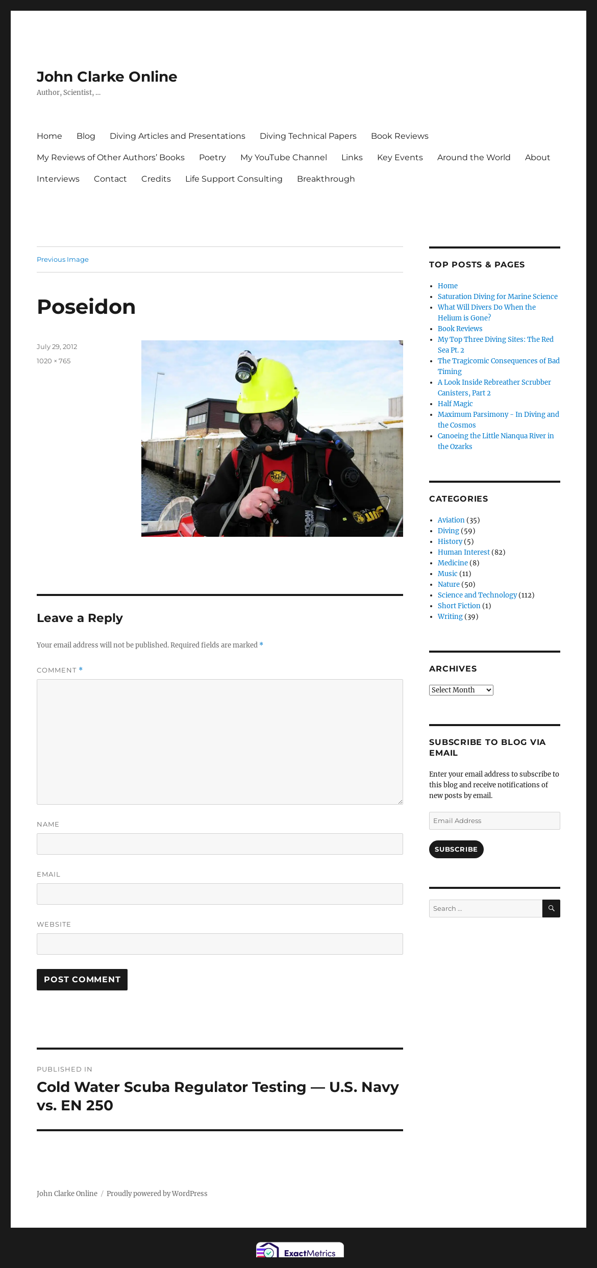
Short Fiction (459, 606)
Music (448, 573)
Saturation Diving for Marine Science (498, 296)
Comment (60, 670)
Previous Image (63, 259)
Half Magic (455, 404)
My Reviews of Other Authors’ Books (111, 157)
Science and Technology (477, 595)
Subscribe (456, 849)
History (450, 541)
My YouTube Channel (283, 157)
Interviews (58, 179)
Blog (86, 136)
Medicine (453, 563)
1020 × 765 (53, 361)
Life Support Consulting (234, 179)
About (538, 157)
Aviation (451, 520)
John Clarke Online (107, 76)
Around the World (474, 157)
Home (49, 136)
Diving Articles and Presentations (177, 136)
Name (48, 824)
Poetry (212, 157)
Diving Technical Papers (308, 136)
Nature (449, 584)
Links (352, 157)
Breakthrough (326, 179)
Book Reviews (400, 136)
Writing (450, 616)
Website (54, 924)
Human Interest (464, 552)
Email (49, 874)
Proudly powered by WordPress (157, 1193)
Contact (110, 179)
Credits (156, 179)
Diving (448, 531)
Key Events (400, 157)
